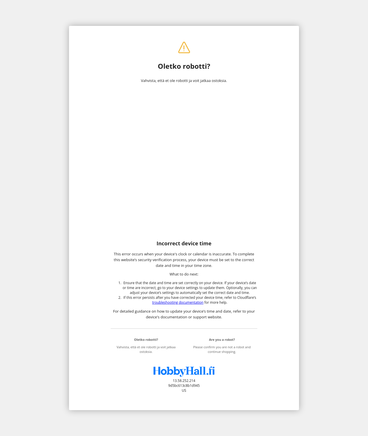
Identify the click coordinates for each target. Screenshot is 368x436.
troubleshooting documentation (177, 302)
